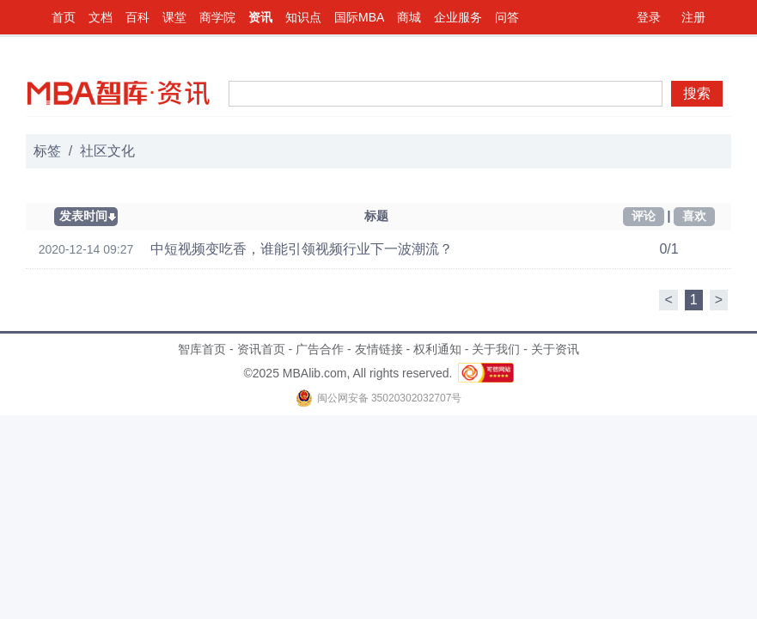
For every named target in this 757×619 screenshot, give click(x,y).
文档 (101, 17)
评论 (644, 216)
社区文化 (107, 151)
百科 (137, 17)
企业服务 (458, 17)
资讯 (260, 17)
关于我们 (496, 349)
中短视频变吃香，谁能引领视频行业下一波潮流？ (301, 249)
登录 (649, 17)
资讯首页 (261, 349)
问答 (507, 17)
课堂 (174, 17)
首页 (64, 17)
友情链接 (379, 349)
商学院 (217, 17)
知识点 (303, 17)
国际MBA (359, 17)
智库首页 (202, 349)
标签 (47, 151)
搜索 (697, 93)
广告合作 (320, 349)
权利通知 (437, 349)
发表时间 (83, 216)
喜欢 (694, 216)
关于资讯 (555, 349)
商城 (409, 17)
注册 (693, 17)
